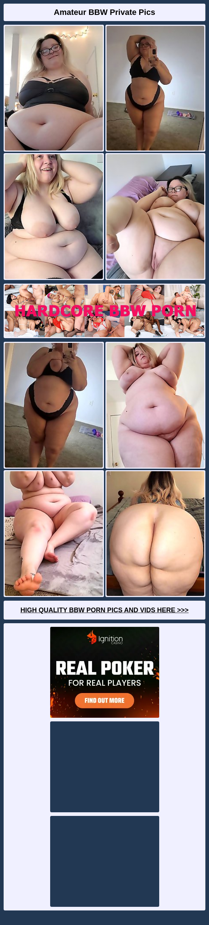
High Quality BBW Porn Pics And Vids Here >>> (104, 610)
